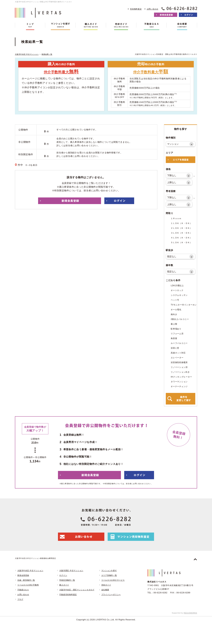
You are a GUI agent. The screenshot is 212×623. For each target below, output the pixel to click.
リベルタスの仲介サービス (113, 580)
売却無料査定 (136, 9)
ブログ (20, 599)
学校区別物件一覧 (67, 580)
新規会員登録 (23, 575)
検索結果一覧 (47, 54)
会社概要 (105, 590)
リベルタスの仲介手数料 (28, 585)
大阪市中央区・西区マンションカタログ (76, 590)
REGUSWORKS (190, 613)
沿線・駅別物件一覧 (26, 580)
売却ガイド (106, 585)
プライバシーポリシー (111, 595)
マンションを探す (109, 570)
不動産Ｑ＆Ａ (23, 590)
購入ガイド (64, 585)
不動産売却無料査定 (68, 595)
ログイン (63, 575)
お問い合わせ (153, 9)
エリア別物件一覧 (109, 575)
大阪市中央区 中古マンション (27, 54)
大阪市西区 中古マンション (71, 570)
